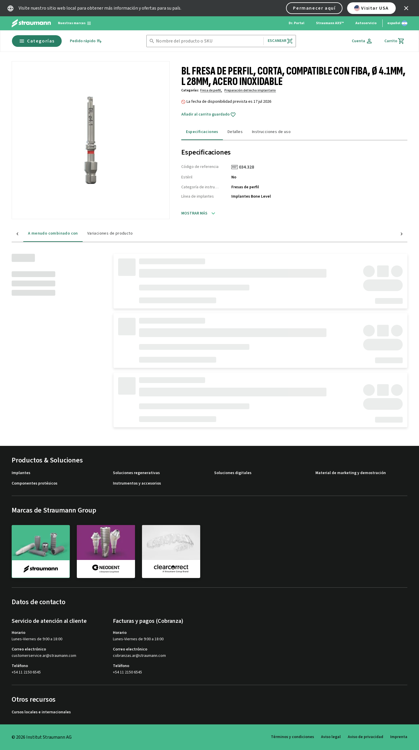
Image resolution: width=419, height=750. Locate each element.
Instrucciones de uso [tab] (271, 132)
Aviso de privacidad (365, 737)
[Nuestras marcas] (74, 23)
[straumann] (41, 551)
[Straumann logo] (31, 23)
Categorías (37, 41)
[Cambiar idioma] (397, 23)
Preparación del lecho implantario (250, 90)
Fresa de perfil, (211, 90)
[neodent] (106, 551)
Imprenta (398, 737)
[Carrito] (394, 41)
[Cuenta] (362, 41)
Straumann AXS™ (330, 23)
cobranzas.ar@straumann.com (139, 656)
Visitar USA (371, 8)
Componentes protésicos (34, 483)
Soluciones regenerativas (136, 473)
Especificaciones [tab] (202, 132)
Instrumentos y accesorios (137, 483)
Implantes (21, 473)
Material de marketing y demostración (350, 473)
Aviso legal (331, 737)
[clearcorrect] (171, 551)
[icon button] (406, 8)
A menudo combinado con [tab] (41, 233)
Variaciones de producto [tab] (98, 233)
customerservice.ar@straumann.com (44, 656)
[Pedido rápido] (86, 41)
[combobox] (208, 41)
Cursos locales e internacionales (41, 712)
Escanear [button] (280, 41)
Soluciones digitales (232, 473)
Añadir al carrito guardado (208, 115)
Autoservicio (366, 23)
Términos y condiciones (292, 737)
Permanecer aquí (314, 8)
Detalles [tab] (235, 132)
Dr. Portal (296, 23)
